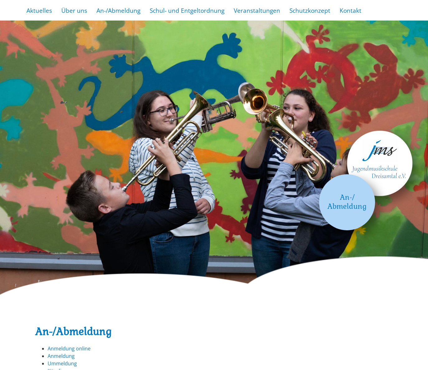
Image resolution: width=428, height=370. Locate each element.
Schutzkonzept (309, 10)
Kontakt (350, 10)
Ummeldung (62, 363)
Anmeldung (61, 356)
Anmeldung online (69, 348)
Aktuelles (39, 10)
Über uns (74, 10)
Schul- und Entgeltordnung (187, 10)
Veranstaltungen (257, 10)
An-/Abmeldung (118, 10)
